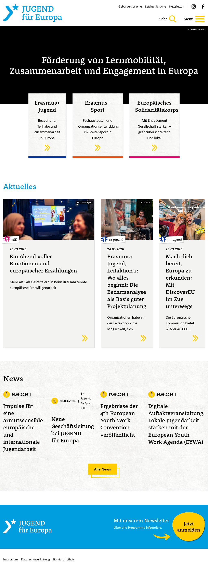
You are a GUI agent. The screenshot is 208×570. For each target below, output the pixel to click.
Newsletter (176, 6)
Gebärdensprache (130, 6)
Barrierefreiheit (63, 559)
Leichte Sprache (155, 6)
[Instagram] (193, 6)
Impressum (10, 559)
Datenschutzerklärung (35, 559)
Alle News (102, 470)
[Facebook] (203, 6)
